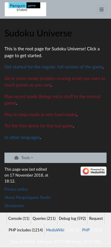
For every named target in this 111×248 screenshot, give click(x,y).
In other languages (22, 137)
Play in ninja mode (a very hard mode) (40, 114)
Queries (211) (44, 218)
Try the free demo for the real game (38, 125)
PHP (86, 230)
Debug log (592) (72, 218)
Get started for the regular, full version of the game (53, 66)
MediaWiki (55, 230)
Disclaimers (14, 205)
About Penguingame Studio (27, 197)
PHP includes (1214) (26, 230)
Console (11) (18, 218)
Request (96, 218)
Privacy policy (16, 189)
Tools (25, 157)
